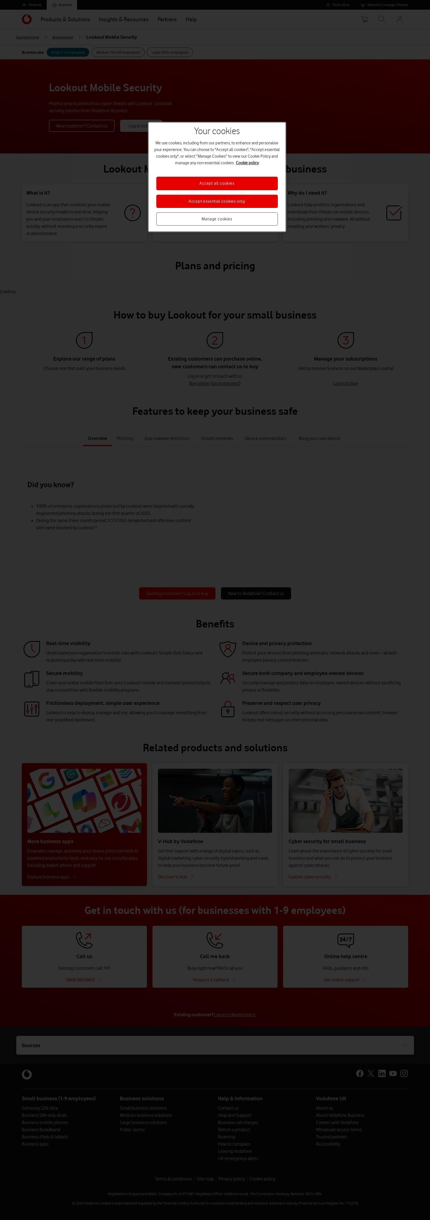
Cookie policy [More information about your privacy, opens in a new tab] (247, 162)
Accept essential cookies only (217, 201)
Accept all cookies (216, 183)
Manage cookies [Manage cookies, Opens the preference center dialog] (217, 219)
